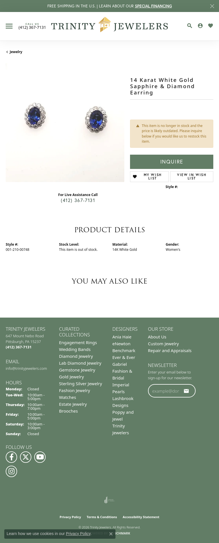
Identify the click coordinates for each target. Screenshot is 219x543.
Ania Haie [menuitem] (121, 337)
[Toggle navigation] (9, 26)
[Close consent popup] (111, 534)
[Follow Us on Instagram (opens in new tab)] (11, 471)
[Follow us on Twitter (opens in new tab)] (25, 457)
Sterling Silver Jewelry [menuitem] (80, 383)
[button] (189, 26)
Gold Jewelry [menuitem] (71, 377)
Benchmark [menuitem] (123, 350)
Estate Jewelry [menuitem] (73, 404)
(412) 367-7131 (78, 200)
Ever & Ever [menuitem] (123, 357)
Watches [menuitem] (67, 397)
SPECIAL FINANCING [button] (153, 6)
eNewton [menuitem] (121, 343)
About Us (157, 337)
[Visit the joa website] (109, 500)
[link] (32, 26)
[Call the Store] (19, 347)
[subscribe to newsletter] (186, 391)
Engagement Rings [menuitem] (78, 342)
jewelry (16, 51)
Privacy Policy (70, 517)
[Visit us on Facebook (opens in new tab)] (11, 457)
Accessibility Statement (141, 517)
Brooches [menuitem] (68, 411)
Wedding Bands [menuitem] (75, 349)
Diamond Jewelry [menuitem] (76, 356)
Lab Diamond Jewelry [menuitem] (80, 363)
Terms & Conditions (102, 517)
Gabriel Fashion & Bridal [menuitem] (122, 371)
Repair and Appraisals (170, 350)
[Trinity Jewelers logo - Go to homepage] (109, 26)
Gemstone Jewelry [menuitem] (77, 370)
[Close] (212, 6)
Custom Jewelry (163, 343)
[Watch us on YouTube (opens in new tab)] (40, 457)
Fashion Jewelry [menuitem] (74, 390)
